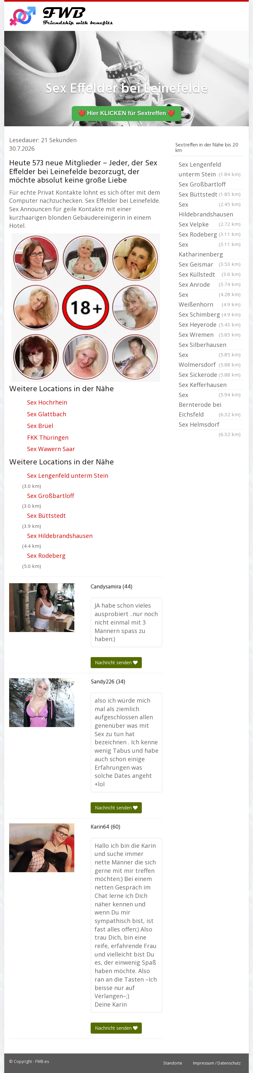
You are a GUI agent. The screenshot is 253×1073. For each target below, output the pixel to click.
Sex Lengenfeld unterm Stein (67, 475)
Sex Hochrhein (47, 402)
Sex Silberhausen (210, 345)
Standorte (172, 1063)
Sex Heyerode (210, 324)
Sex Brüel (40, 426)
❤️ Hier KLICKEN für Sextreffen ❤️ (126, 113)
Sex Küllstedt (210, 275)
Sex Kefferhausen (210, 385)
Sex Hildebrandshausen (60, 536)
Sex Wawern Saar (51, 449)
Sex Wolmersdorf (210, 360)
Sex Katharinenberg (210, 250)
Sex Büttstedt (46, 515)
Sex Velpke (210, 224)
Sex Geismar (210, 264)
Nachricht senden (116, 662)
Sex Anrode (210, 285)
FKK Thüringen (47, 437)
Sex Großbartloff (50, 496)
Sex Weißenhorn (210, 300)
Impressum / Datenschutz (217, 1063)
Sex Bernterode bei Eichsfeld (210, 405)
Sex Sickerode (210, 374)
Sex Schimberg (210, 314)
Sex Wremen (210, 334)
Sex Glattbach (46, 414)
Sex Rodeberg (46, 555)
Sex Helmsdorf (210, 425)
